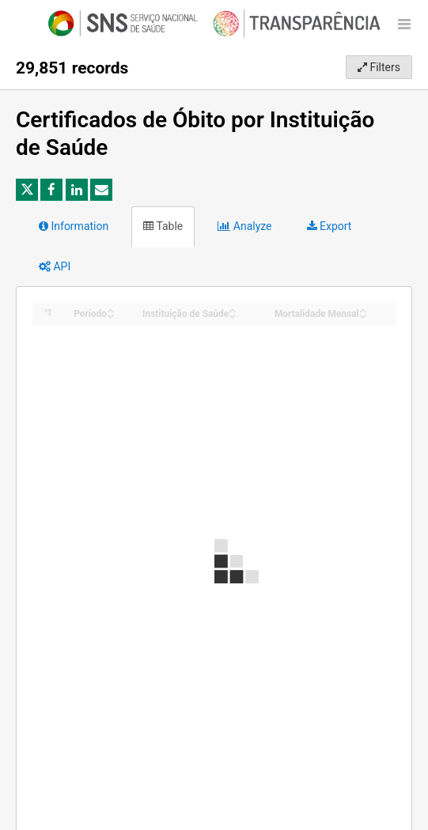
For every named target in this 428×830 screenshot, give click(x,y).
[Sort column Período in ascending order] (111, 309)
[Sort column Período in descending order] (111, 315)
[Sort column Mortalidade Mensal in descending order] (363, 315)
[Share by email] (101, 190)
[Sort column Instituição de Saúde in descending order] (233, 315)
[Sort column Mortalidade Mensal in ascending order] (363, 309)
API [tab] (54, 266)
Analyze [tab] (244, 226)
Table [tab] (163, 226)
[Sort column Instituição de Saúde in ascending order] (233, 309)
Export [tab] (329, 226)
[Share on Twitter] (27, 190)
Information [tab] (73, 226)
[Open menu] (404, 23)
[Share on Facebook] (51, 190)
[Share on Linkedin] (77, 190)
